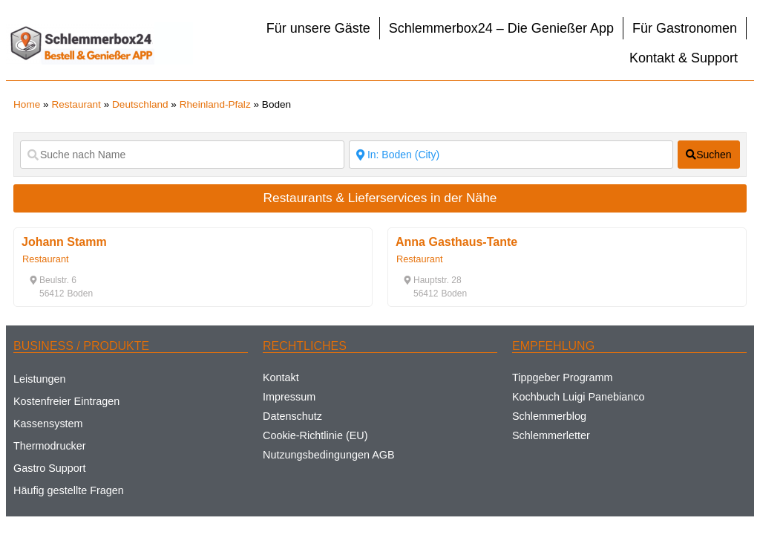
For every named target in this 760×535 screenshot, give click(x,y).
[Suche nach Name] (182, 154)
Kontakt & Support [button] (683, 58)
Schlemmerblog (549, 416)
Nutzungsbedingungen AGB (329, 455)
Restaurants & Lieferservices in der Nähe (380, 197)
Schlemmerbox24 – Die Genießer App (501, 28)
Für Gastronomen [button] (684, 28)
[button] (52, 280)
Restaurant (76, 104)
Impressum (289, 397)
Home (26, 104)
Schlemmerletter (551, 435)
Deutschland (140, 104)
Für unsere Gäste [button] (318, 28)
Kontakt (281, 377)
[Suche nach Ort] (511, 154)
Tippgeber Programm (562, 377)
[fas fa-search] (709, 154)
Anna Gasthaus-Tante (456, 242)
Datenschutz (292, 416)
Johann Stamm (64, 242)
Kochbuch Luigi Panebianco (578, 397)
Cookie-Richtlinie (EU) (315, 435)
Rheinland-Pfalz (215, 104)
